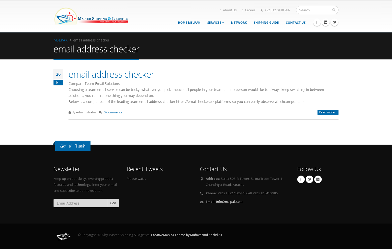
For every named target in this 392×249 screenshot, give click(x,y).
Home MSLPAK (189, 22)
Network (239, 22)
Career (248, 10)
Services (215, 22)
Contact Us (296, 22)
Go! (113, 203)
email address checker (111, 74)
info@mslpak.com (229, 202)
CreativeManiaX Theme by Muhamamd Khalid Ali (186, 235)
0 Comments (113, 112)
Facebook (317, 22)
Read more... (328, 112)
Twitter (334, 22)
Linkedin (326, 22)
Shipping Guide (266, 22)
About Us (228, 10)
